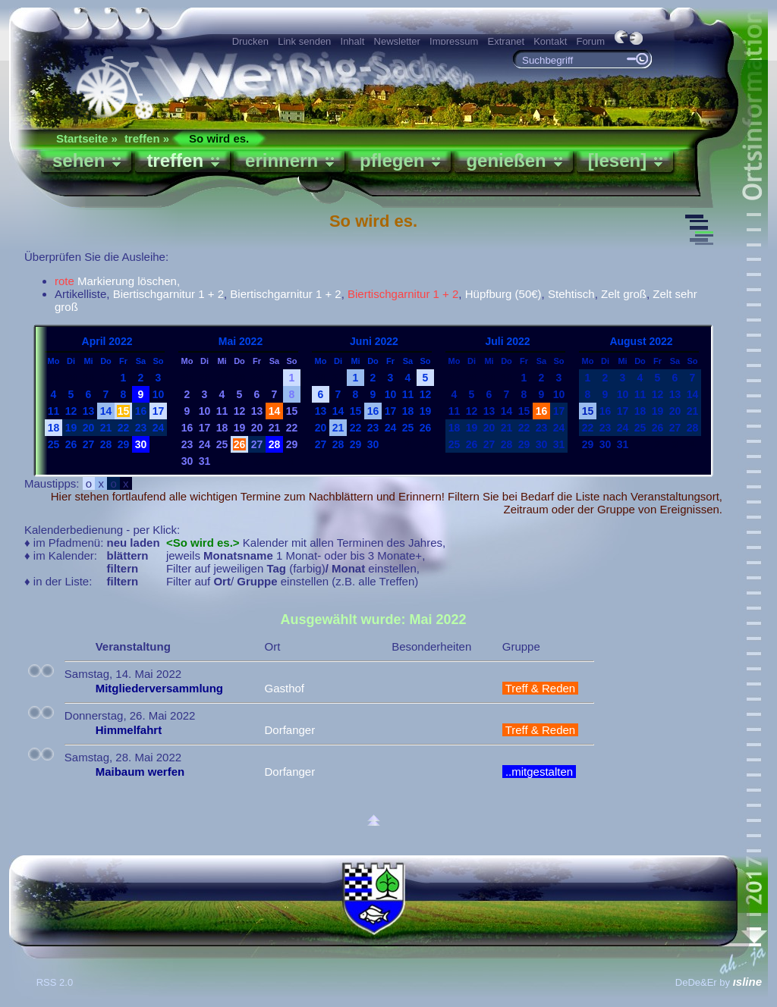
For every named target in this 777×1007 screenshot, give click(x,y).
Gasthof (284, 688)
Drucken (250, 41)
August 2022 (640, 341)
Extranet (506, 41)
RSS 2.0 (56, 982)
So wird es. (219, 138)
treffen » (146, 138)
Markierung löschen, (117, 280)
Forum (590, 41)
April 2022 (107, 341)
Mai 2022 (241, 341)
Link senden (304, 41)
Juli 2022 (507, 341)
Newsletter (397, 41)
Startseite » (87, 138)
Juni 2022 (374, 341)
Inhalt (353, 41)
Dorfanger (289, 729)
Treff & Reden (540, 688)
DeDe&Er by (718, 982)
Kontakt (550, 41)
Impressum (453, 41)
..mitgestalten (539, 771)
